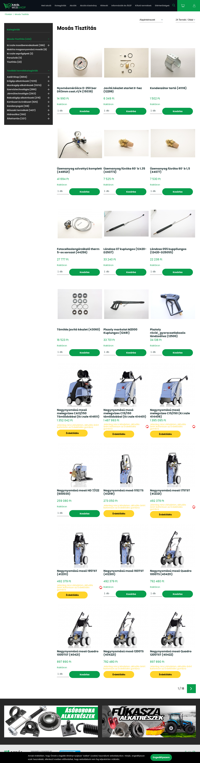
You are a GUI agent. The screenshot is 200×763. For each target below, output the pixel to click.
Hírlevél (104, 6)
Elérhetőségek (162, 6)
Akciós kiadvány (88, 6)
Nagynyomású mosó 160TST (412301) (123, 573)
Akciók (73, 6)
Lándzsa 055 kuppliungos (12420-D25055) (168, 251)
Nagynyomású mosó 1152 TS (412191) (123, 492)
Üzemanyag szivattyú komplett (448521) (79, 170)
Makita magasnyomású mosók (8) (27, 49)
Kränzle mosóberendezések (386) (26, 45)
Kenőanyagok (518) (18, 106)
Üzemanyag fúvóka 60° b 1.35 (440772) (124, 170)
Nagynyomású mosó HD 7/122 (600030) (78, 492)
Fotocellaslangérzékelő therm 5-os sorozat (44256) (78, 251)
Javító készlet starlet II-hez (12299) (122, 90)
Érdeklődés (72, 433)
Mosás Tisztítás (22, 14)
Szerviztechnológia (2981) (22, 89)
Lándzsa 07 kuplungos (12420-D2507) (125, 251)
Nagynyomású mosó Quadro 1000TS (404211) (171, 573)
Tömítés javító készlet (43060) (78, 329)
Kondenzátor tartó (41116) (168, 88)
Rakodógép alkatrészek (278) (24, 98)
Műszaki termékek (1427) (21, 110)
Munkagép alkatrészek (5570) (24, 85)
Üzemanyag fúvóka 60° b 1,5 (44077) (170, 170)
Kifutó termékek (143, 6)
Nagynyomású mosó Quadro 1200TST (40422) (171, 653)
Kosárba (84, 111)
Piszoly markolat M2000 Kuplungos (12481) (120, 331)
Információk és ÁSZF (121, 6)
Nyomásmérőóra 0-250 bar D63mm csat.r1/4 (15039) (77, 90)
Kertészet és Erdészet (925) (22, 102)
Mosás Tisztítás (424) (19, 39)
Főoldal (8, 14)
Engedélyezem (161, 757)
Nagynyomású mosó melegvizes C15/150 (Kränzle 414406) (170, 413)
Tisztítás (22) (14, 62)
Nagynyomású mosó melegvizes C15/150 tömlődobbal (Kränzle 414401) (124, 413)
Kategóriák (60, 6)
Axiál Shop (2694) (17, 77)
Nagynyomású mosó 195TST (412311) (77, 573)
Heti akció (46, 6)
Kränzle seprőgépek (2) (20, 54)
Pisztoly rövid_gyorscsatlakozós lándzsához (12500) (167, 333)
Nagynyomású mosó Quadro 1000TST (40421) (77, 653)
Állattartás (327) (16, 119)
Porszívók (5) (14, 58)
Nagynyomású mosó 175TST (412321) (170, 492)
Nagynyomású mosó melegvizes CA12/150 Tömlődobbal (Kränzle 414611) (78, 413)
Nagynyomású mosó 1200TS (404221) (123, 653)
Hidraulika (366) (16, 114)
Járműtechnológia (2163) (21, 94)
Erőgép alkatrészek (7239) (22, 81)
